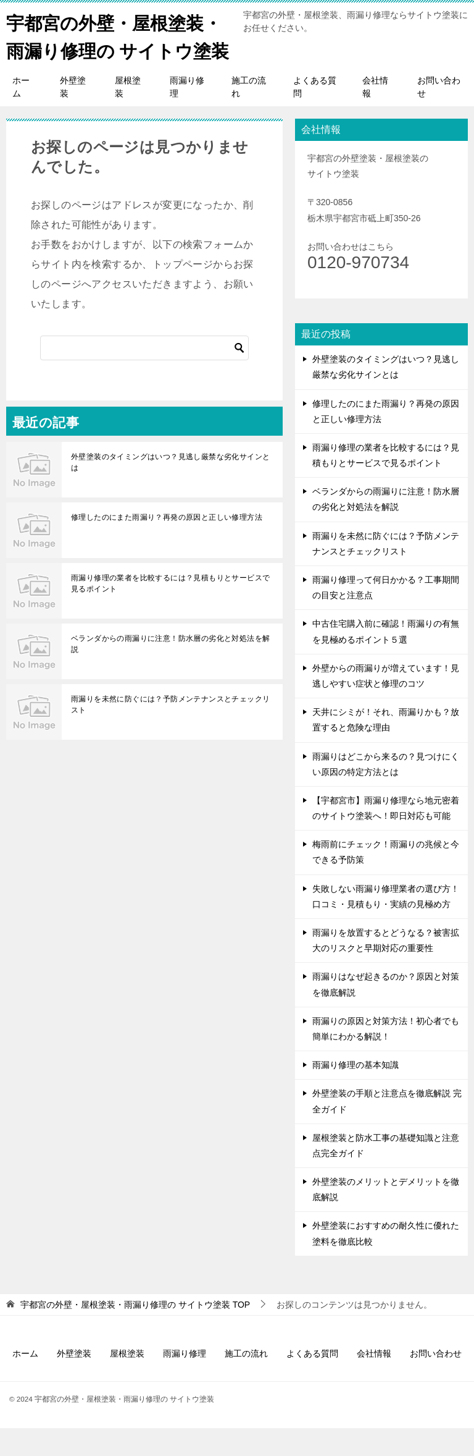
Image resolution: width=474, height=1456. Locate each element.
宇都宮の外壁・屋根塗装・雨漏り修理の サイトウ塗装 (117, 49)
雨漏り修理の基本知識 (355, 1093)
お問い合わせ (438, 114)
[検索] (144, 375)
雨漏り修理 (187, 114)
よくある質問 (314, 114)
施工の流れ (248, 114)
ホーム (21, 114)
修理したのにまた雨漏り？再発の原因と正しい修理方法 (166, 545)
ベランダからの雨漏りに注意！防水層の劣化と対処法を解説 (170, 672)
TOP (135, 1332)
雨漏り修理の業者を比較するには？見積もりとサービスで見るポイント (170, 611)
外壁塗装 (73, 114)
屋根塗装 (128, 114)
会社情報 (375, 114)
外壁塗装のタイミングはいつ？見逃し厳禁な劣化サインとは (170, 490)
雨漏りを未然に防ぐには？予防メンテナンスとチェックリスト (170, 732)
